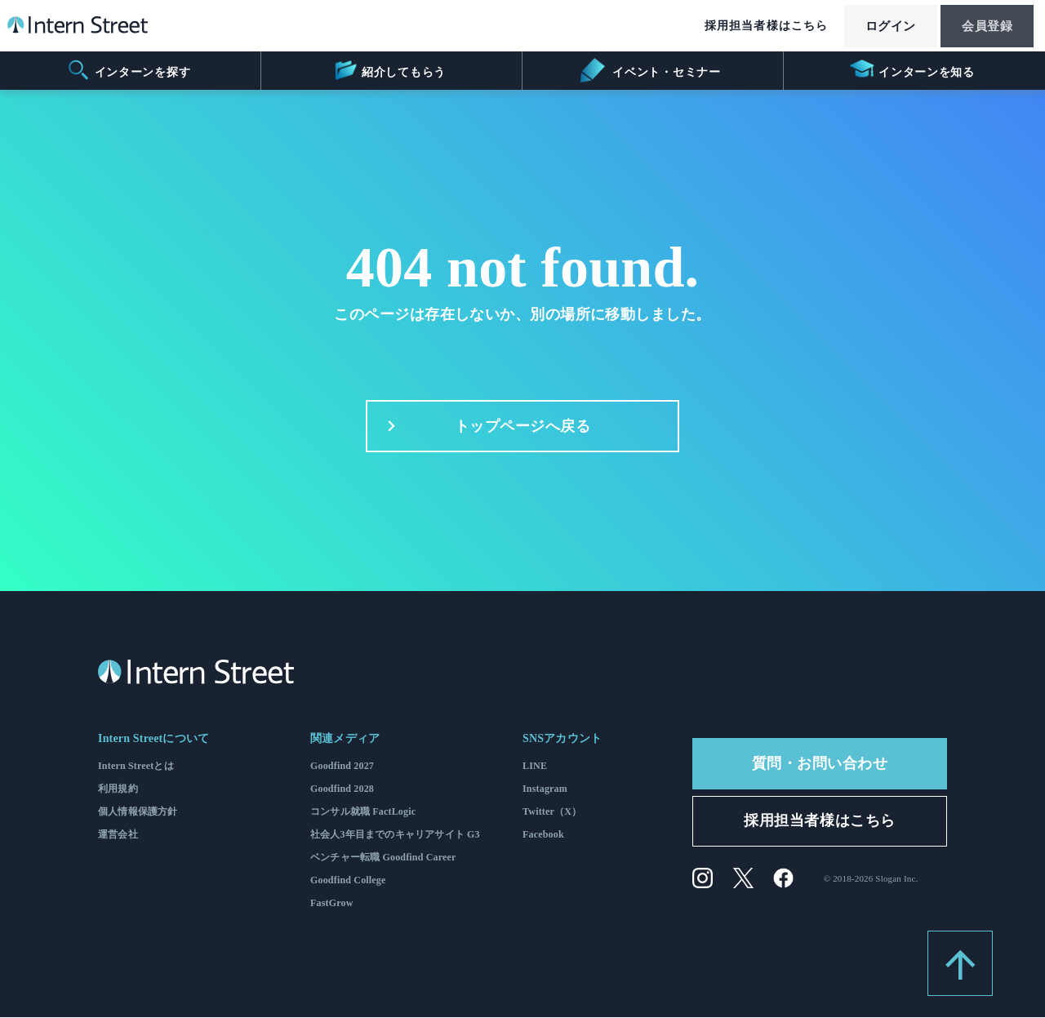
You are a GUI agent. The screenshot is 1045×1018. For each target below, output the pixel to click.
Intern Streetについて (153, 739)
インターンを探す (128, 70)
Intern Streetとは (136, 766)
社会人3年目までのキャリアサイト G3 (395, 835)
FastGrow (332, 903)
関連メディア (345, 739)
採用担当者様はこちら (750, 26)
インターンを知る (912, 70)
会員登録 (983, 26)
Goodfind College (348, 881)
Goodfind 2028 (342, 789)
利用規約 (118, 789)
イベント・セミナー (650, 70)
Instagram (544, 789)
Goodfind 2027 (342, 766)
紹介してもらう (389, 70)
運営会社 (118, 835)
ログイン (878, 26)
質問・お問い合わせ (820, 764)
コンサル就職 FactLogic (363, 812)
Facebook (543, 835)
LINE (534, 766)
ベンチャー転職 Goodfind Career (383, 858)
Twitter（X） (551, 812)
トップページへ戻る (484, 427)
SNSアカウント (562, 739)
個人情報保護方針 (137, 812)
